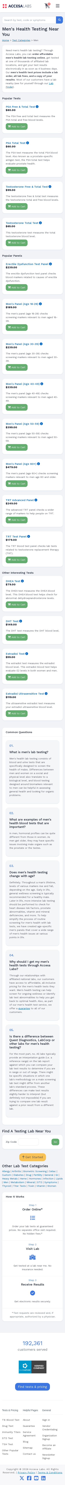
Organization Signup (49, 1437)
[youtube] (36, 1479)
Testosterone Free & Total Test (27, 186)
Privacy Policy (26, 1472)
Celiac (52, 1171)
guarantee (24, 1008)
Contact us (29, 1453)
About (26, 1419)
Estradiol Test (15, 653)
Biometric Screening (35, 1171)
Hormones (35, 1178)
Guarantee (29, 1426)
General (48, 1175)
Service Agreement (29, 1434)
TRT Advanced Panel (20, 500)
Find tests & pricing (32, 1386)
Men (5, 1182)
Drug (28, 1175)
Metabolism (17, 1182)
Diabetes (18, 1175)
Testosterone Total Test (22, 223)
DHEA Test (13, 581)
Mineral (31, 1182)
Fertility (37, 1175)
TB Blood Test (10, 1419)
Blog (25, 1441)
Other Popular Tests (10, 1452)
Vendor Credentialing (49, 1428)
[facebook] (29, 1479)
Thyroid (6, 1185)
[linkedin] (43, 1479)
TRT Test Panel (16, 536)
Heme (23, 1178)
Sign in (46, 1419)
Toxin (31, 1185)
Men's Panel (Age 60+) (21, 463)
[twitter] (21, 1479)
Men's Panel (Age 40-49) (23, 384)
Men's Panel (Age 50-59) (22, 423)
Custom (6, 1175)
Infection (48, 1178)
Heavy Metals (10, 1178)
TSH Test (7, 1444)
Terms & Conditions (50, 1472)
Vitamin (40, 1185)
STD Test (7, 1438)
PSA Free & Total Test (20, 106)
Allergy (6, 1171)
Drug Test (7, 1426)
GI (56, 1175)
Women (51, 1185)
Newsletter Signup (48, 1456)
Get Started (32, 1157)
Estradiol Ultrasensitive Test (25, 693)
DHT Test (12, 621)
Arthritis (16, 1171)
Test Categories (21, 40)
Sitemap (28, 1447)
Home (5, 40)
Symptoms (50, 1182)
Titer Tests (19, 1185)
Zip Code (11, 1141)
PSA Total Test (15, 143)
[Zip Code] (28, 1141)
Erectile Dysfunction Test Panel (27, 264)
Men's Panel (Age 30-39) (22, 344)
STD (39, 1182)
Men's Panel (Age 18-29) (22, 304)
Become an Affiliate (49, 1447)
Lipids (59, 1178)
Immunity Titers (11, 1432)
